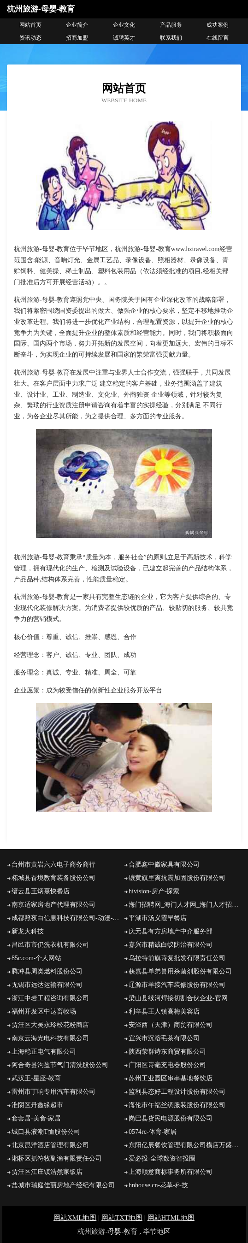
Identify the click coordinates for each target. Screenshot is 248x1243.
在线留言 (218, 38)
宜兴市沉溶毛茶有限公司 (164, 1038)
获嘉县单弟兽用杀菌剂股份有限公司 (180, 971)
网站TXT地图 (121, 1217)
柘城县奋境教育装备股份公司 (53, 877)
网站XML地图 (74, 1217)
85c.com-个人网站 (36, 958)
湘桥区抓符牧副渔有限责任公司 (57, 1158)
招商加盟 (77, 38)
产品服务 (171, 25)
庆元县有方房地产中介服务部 (171, 931)
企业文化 (124, 25)
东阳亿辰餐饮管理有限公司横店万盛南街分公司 (185, 1145)
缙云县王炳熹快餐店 (41, 891)
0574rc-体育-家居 (153, 1131)
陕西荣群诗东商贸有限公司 (167, 1051)
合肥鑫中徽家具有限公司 (164, 864)
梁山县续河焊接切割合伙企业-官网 (178, 998)
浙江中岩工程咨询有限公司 (50, 998)
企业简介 (77, 25)
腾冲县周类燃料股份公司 (47, 971)
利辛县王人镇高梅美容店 (164, 1011)
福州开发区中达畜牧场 (44, 1011)
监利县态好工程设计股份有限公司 (177, 1091)
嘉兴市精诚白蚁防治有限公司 (171, 944)
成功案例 (218, 25)
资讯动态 (30, 38)
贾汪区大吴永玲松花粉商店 (50, 1024)
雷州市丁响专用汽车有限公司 (53, 1091)
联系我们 (171, 38)
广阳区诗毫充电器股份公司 (167, 1064)
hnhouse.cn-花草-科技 (158, 1185)
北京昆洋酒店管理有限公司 (50, 1145)
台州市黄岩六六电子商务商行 (53, 864)
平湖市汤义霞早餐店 (158, 918)
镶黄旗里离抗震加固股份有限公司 (177, 877)
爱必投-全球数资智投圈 (162, 1158)
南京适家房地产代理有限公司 (53, 904)
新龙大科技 (28, 931)
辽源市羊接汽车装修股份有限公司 (177, 984)
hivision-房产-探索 (154, 891)
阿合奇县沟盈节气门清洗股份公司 (60, 1064)
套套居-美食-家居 (36, 1118)
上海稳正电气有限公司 (44, 1051)
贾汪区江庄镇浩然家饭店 (47, 1171)
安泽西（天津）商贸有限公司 (171, 1024)
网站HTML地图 (171, 1217)
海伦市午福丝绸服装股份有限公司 (177, 1105)
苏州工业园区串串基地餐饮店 (171, 1078)
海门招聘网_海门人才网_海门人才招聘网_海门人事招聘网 (185, 904)
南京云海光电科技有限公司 (50, 1038)
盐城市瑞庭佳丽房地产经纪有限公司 (63, 1185)
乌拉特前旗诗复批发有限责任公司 (177, 958)
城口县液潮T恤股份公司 (46, 1131)
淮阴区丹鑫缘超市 (37, 1105)
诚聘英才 (124, 38)
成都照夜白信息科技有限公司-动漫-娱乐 (68, 918)
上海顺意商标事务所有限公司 (171, 1171)
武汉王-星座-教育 (36, 1078)
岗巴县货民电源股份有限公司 (171, 1118)
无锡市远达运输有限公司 (47, 984)
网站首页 (30, 25)
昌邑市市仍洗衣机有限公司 (50, 944)
